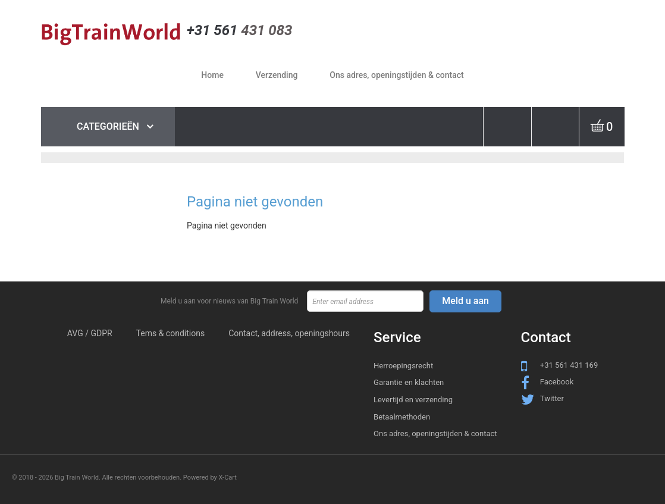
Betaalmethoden (402, 416)
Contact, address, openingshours (289, 333)
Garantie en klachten (409, 382)
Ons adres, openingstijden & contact (435, 433)
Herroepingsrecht (403, 365)
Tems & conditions (170, 333)
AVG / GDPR (89, 333)
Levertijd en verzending (413, 399)
